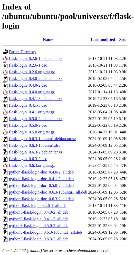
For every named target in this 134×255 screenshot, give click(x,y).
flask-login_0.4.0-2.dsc (28, 85)
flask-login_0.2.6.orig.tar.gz (32, 72)
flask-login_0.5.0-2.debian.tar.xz (35, 118)
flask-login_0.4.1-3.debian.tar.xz (35, 98)
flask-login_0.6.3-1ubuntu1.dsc (34, 145)
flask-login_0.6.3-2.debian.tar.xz (35, 152)
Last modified (103, 39)
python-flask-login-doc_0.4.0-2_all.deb (41, 172)
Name (48, 39)
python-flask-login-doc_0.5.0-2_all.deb (41, 185)
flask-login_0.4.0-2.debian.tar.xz (35, 78)
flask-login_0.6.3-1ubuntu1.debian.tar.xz (42, 138)
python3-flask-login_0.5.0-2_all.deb (39, 225)
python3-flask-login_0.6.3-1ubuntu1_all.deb (45, 232)
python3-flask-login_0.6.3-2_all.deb (39, 239)
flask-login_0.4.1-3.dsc (28, 105)
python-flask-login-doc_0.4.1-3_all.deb (41, 179)
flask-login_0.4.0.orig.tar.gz (32, 92)
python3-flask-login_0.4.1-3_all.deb (39, 219)
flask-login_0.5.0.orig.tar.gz (32, 132)
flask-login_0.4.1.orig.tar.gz (32, 112)
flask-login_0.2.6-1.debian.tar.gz (35, 58)
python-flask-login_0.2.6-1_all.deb (37, 205)
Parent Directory (22, 52)
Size (123, 39)
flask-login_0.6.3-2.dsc (28, 159)
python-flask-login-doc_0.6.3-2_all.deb (41, 199)
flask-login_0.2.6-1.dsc (28, 65)
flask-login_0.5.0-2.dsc (28, 125)
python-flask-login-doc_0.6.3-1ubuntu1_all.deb (48, 192)
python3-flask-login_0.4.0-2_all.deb (39, 212)
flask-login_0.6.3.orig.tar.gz (32, 165)
